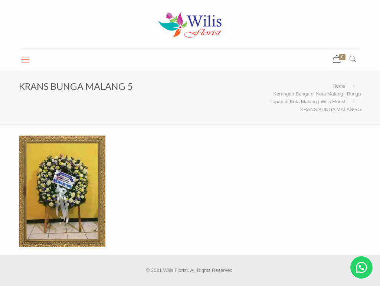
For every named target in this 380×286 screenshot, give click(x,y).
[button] (361, 267)
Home (338, 86)
